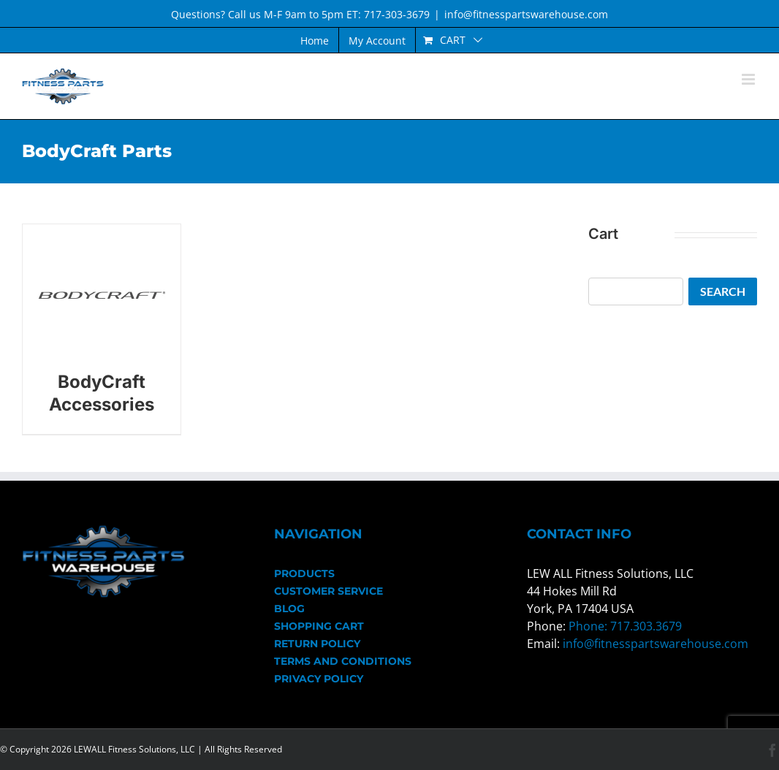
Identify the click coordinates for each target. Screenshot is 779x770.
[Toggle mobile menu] (749, 79)
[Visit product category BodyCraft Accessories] (101, 329)
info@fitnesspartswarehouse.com (526, 14)
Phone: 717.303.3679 (625, 626)
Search (722, 291)
